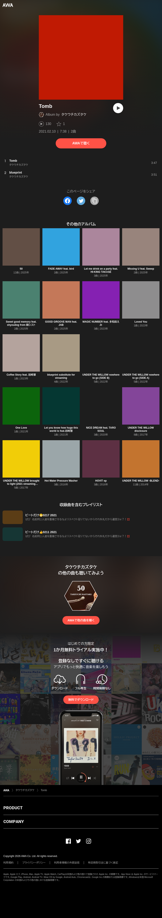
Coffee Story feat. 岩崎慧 (21, 374)
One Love (21, 427)
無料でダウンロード (81, 699)
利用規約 (8, 862)
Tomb (44, 790)
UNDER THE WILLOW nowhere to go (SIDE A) (140, 376)
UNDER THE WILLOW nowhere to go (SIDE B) (101, 376)
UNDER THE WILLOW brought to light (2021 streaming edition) (21, 484)
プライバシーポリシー (34, 862)
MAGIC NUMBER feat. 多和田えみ (100, 323)
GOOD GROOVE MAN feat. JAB (61, 323)
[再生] (118, 108)
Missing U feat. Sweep (140, 268)
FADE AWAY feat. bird (61, 268)
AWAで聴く (81, 143)
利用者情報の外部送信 (67, 862)
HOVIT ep (101, 480)
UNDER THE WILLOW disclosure (141, 429)
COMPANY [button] (13, 821)
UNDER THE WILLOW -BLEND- (140, 480)
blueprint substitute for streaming (61, 376)
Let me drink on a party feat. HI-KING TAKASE (101, 270)
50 (21, 268)
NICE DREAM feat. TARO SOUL (101, 429)
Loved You (140, 321)
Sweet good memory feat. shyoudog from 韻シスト (21, 323)
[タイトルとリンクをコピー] (94, 201)
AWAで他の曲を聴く (81, 620)
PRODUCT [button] (13, 807)
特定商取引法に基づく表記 (103, 862)
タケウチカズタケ (73, 114)
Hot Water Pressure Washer (61, 480)
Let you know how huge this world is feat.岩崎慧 (61, 429)
